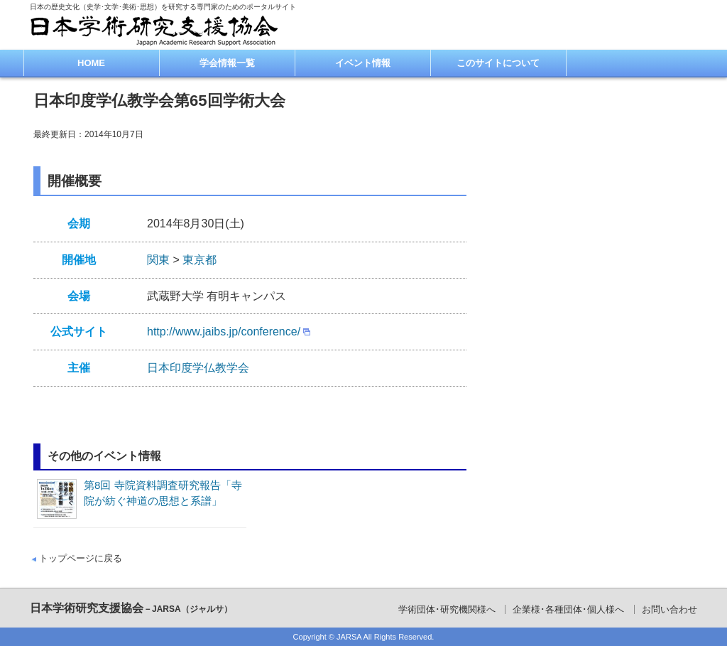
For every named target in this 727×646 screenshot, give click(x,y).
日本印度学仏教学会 (198, 368)
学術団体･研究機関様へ (447, 609)
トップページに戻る (80, 558)
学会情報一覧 (227, 63)
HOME (91, 63)
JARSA (349, 636)
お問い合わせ (669, 609)
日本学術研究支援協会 (131, 608)
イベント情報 (362, 63)
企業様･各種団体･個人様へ (568, 609)
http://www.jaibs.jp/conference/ (223, 331)
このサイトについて (498, 63)
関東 (158, 260)
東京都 (199, 260)
